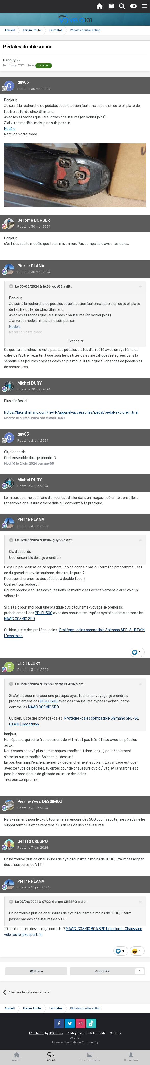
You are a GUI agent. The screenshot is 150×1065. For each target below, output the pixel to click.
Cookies (115, 1033)
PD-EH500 (43, 613)
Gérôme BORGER (33, 220)
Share (36, 971)
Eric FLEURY (28, 663)
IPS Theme (36, 1033)
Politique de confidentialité (86, 1033)
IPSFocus (56, 1033)
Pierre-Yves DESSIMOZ (40, 801)
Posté (33, 89)
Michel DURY (29, 383)
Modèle (10, 129)
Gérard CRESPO (32, 841)
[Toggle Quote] (11, 286)
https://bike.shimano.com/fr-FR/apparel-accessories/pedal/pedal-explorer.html (71, 412)
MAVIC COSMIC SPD (19, 619)
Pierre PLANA (30, 265)
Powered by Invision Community (75, 1042)
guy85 (14, 60)
